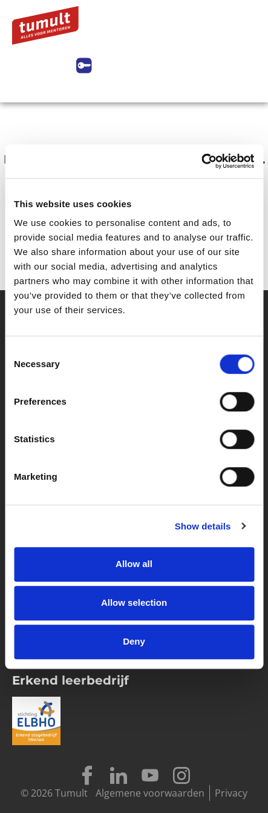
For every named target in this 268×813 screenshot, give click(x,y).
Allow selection (134, 602)
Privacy (231, 793)
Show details (203, 526)
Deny (134, 641)
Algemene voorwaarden (150, 793)
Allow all (134, 564)
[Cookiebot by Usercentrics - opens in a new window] (201, 161)
